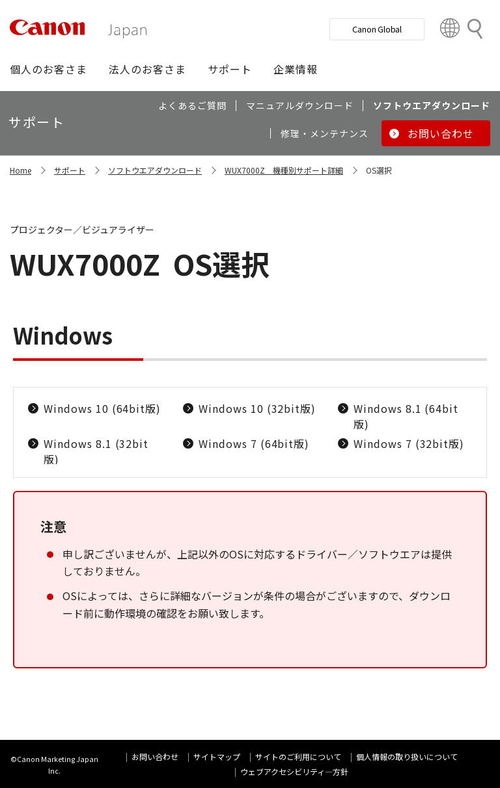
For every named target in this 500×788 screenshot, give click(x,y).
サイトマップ (216, 756)
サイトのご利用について (298, 756)
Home (20, 170)
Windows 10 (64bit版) (102, 408)
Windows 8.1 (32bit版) (96, 451)
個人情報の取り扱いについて (407, 756)
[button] (48, 69)
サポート (69, 170)
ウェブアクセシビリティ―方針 (294, 771)
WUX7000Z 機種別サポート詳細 (284, 170)
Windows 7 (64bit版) (254, 443)
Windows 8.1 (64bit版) (406, 416)
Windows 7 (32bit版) (409, 443)
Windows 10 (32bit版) (257, 408)
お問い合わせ (155, 756)
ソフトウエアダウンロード (155, 170)
